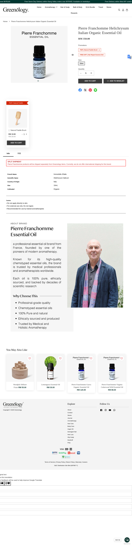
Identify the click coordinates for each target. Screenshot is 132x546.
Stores (109, 7)
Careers (84, 462)
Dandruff (70, 440)
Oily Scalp (71, 438)
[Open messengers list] (127, 539)
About (69, 410)
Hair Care (71, 424)
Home (39, 7)
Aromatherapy (51, 7)
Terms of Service (50, 462)
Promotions (82, 46)
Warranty (78, 462)
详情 (19, 154)
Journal (70, 418)
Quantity (81, 69)
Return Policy (70, 462)
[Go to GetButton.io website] (127, 544)
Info (8, 154)
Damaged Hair (72, 432)
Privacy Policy (60, 462)
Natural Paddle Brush (17, 131)
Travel (100, 7)
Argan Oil (70, 429)
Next (72, 55)
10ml (81, 64)
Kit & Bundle (90, 7)
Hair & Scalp (65, 7)
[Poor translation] (7, 484)
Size (79, 60)
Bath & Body (77, 7)
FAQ (69, 443)
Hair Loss (70, 435)
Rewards (74, 13)
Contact (70, 413)
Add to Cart (16, 143)
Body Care (71, 427)
